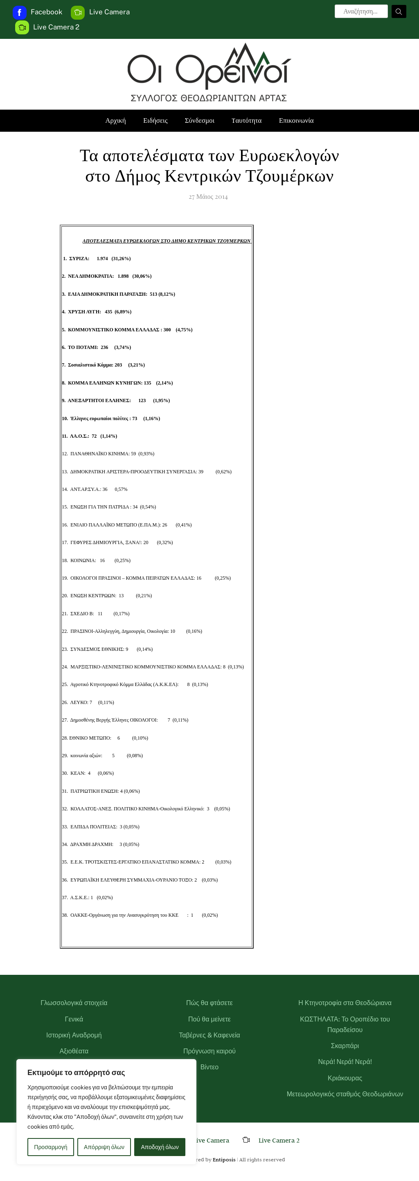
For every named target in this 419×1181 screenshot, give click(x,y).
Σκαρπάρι (345, 1046)
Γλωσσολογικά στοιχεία (74, 1003)
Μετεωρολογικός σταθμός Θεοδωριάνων (345, 1094)
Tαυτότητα (246, 120)
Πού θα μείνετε (209, 1019)
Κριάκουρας (345, 1078)
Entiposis (224, 1159)
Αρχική (115, 120)
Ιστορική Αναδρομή (74, 1035)
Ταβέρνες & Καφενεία (209, 1035)
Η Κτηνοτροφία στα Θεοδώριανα (345, 1003)
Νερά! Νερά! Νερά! (345, 1062)
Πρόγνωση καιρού (209, 1051)
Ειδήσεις (155, 120)
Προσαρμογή (50, 1147)
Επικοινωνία (296, 120)
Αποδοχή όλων (160, 1147)
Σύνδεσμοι (200, 120)
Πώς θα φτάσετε (209, 1003)
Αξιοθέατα (73, 1051)
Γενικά (74, 1019)
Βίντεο (209, 1067)
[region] (106, 1112)
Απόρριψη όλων (104, 1147)
